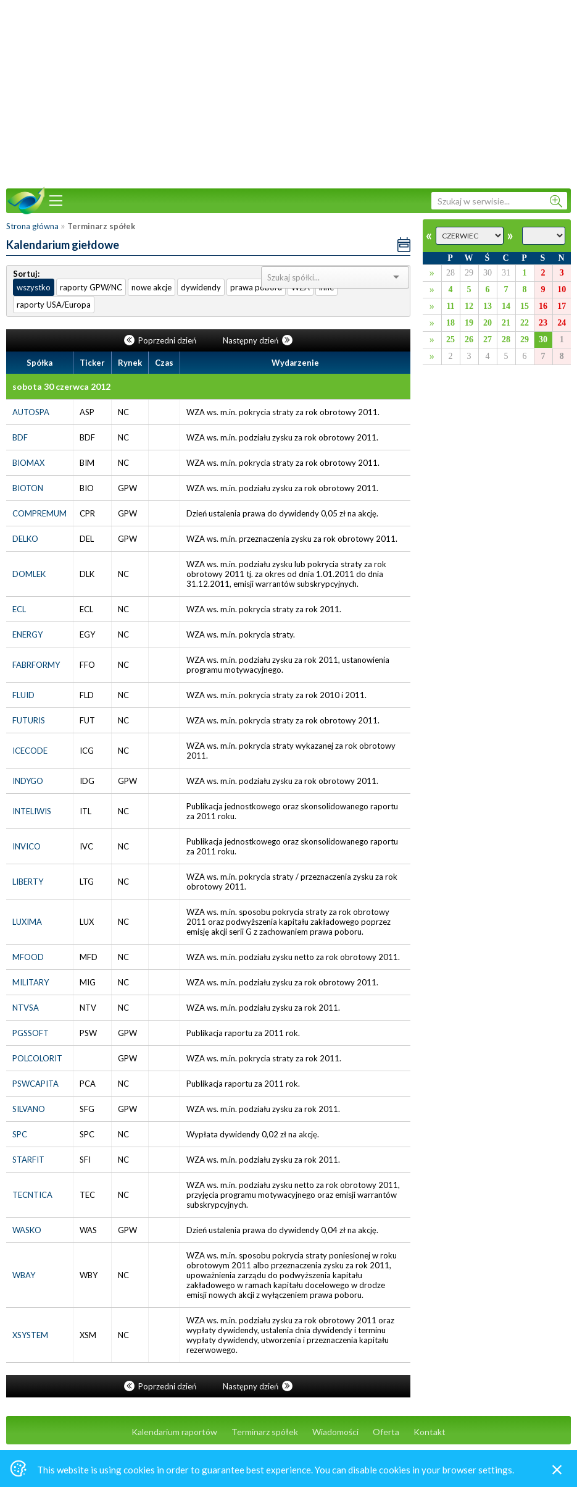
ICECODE (30, 751)
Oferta (386, 1431)
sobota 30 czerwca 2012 (61, 386)
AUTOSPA (30, 412)
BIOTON (27, 488)
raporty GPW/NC (91, 287)
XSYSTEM (30, 1335)
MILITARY (30, 982)
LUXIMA (27, 922)
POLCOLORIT (37, 1058)
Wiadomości (335, 1431)
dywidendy (201, 287)
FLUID (23, 695)
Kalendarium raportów (174, 1431)
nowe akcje (151, 287)
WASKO (26, 1230)
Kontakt (429, 1431)
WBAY (23, 1275)
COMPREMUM (39, 513)
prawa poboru (256, 287)
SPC (19, 1134)
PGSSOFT (30, 1033)
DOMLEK (29, 574)
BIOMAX (28, 463)
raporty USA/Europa (54, 305)
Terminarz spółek (264, 1431)
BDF (20, 437)
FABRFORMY (36, 665)
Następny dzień (258, 340)
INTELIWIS (31, 811)
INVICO (26, 846)
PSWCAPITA (35, 1084)
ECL (19, 609)
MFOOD (28, 957)
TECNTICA (32, 1195)
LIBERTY (27, 882)
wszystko (34, 287)
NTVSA (25, 1008)
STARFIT (28, 1160)
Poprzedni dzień (161, 340)
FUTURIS (28, 720)
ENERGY (27, 634)
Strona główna (32, 226)
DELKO (25, 539)
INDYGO (27, 781)
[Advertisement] (289, 92)
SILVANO (28, 1109)
